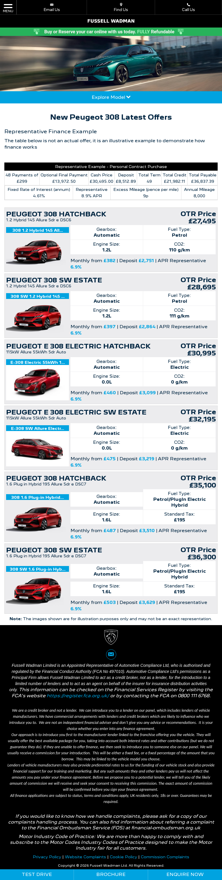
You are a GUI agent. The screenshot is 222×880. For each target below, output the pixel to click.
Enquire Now (185, 874)
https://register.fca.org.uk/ (78, 695)
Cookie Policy (123, 857)
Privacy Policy (47, 857)
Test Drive (37, 874)
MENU (8, 8)
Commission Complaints (165, 857)
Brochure (110, 874)
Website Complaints (85, 857)
